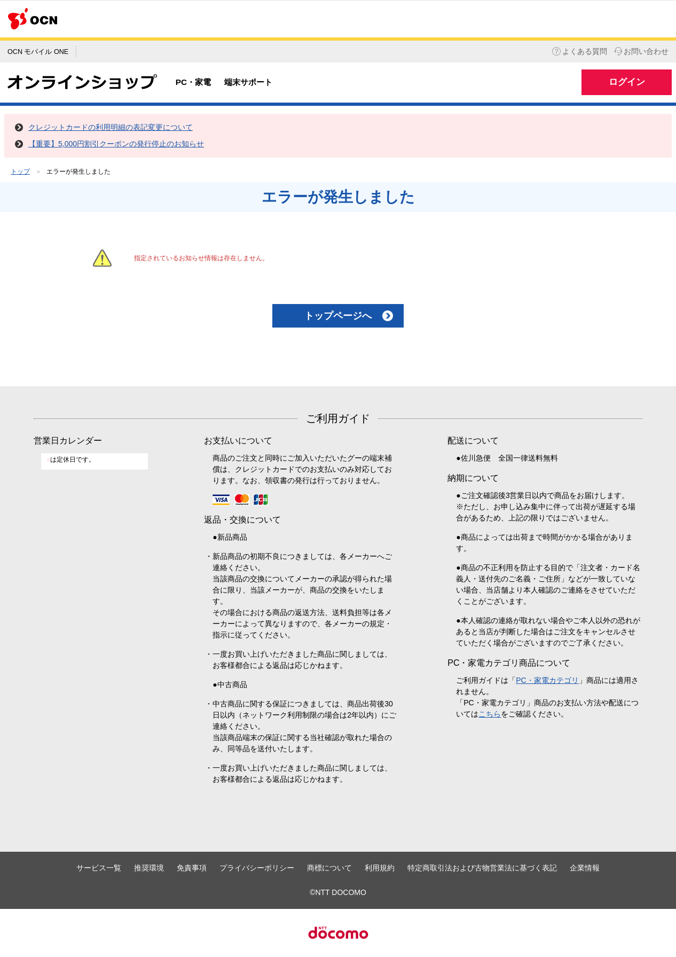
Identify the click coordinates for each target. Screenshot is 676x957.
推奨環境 (149, 867)
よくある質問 (579, 51)
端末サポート (248, 82)
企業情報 (585, 867)
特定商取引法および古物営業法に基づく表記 (482, 867)
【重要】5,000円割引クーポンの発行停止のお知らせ (116, 143)
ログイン (627, 82)
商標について (329, 867)
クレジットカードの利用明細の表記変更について (110, 127)
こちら (489, 714)
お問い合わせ (642, 51)
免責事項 (192, 867)
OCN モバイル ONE (37, 52)
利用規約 (380, 867)
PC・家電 (193, 82)
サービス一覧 (98, 867)
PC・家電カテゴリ (547, 680)
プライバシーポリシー (256, 867)
